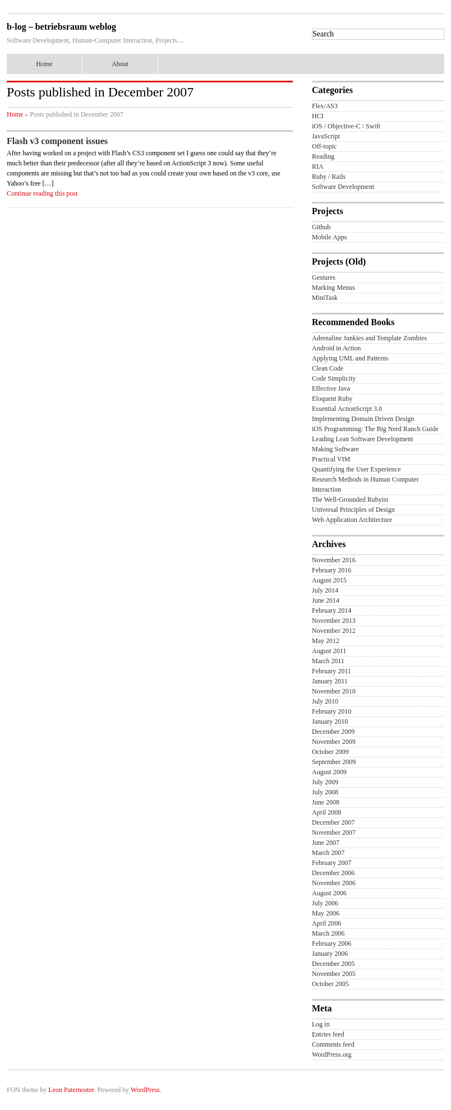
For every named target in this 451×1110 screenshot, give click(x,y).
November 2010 (334, 691)
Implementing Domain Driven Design (363, 419)
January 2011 (330, 681)
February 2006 (331, 943)
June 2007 (325, 843)
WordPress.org (331, 1054)
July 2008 (325, 792)
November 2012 (334, 631)
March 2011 (328, 661)
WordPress (145, 1090)
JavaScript (326, 136)
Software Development (343, 187)
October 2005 (330, 984)
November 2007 (334, 832)
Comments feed (333, 1044)
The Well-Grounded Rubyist (350, 499)
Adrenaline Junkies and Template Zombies (369, 338)
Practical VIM (331, 459)
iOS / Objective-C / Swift (346, 126)
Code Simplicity (334, 378)
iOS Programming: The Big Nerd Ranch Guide (375, 429)
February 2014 (331, 610)
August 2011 (329, 651)
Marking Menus (333, 288)
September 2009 (334, 762)
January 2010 (330, 721)
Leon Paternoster (71, 1090)
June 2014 (325, 600)
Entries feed (328, 1034)
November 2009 (334, 742)
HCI (318, 116)
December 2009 (333, 732)
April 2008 (326, 812)
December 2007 (333, 822)
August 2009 (329, 772)
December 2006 (333, 873)
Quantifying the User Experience (356, 469)
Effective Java (331, 388)
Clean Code (327, 368)
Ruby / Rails (329, 177)
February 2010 (331, 711)
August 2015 (329, 580)
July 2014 (325, 590)
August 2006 (329, 893)
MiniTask (325, 298)
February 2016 (331, 570)
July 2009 (325, 782)
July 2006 (325, 903)
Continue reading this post (42, 193)
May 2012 (325, 641)
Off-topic (324, 146)
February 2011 (331, 671)
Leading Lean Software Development (362, 439)
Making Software (335, 449)
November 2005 (334, 974)
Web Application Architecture (352, 520)
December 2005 (333, 964)
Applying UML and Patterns (350, 358)
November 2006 (334, 883)
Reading (323, 156)
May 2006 (325, 913)
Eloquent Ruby (332, 399)
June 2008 (325, 802)
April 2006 (326, 923)
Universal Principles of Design (353, 510)
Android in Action (336, 348)
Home (44, 64)
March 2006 (328, 933)
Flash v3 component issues (57, 141)
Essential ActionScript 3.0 (347, 409)
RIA (318, 166)
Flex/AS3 (325, 106)
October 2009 (330, 752)
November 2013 (334, 621)
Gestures (323, 277)
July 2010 (325, 701)
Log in (321, 1024)
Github (321, 227)
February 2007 (331, 863)
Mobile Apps (329, 237)
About (120, 64)
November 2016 (334, 560)
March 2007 (328, 853)
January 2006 (330, 954)
